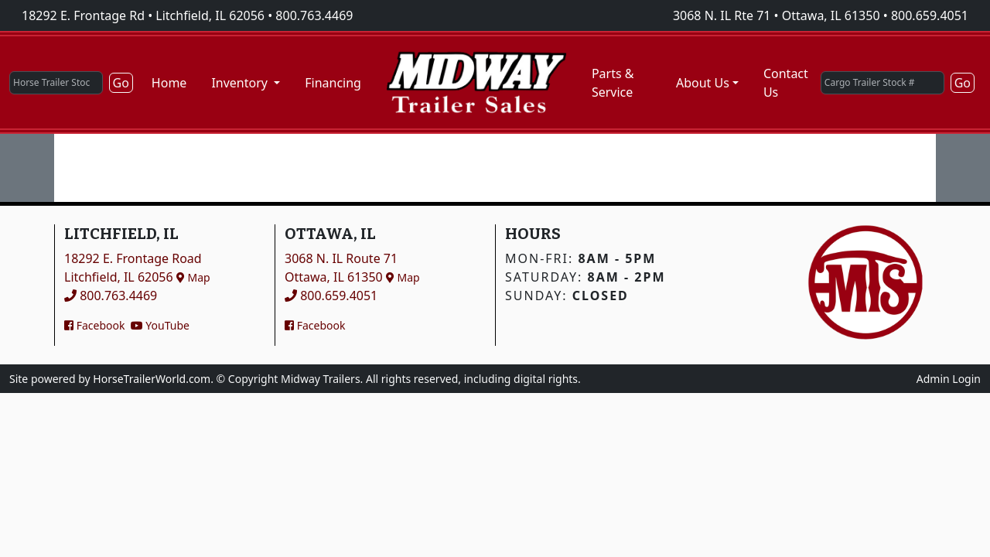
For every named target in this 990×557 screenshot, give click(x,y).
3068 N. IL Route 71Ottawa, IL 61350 (352, 267)
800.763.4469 (314, 15)
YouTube (160, 325)
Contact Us (785, 83)
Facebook (94, 325)
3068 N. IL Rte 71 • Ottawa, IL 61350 (776, 15)
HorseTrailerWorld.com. (153, 378)
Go (121, 82)
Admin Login (949, 378)
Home (169, 82)
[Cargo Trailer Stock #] (882, 82)
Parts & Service (613, 83)
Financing (333, 82)
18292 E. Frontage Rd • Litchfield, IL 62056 (143, 15)
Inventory (241, 82)
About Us (702, 82)
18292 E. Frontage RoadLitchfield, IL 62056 (137, 267)
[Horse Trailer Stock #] (56, 82)
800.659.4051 (929, 15)
